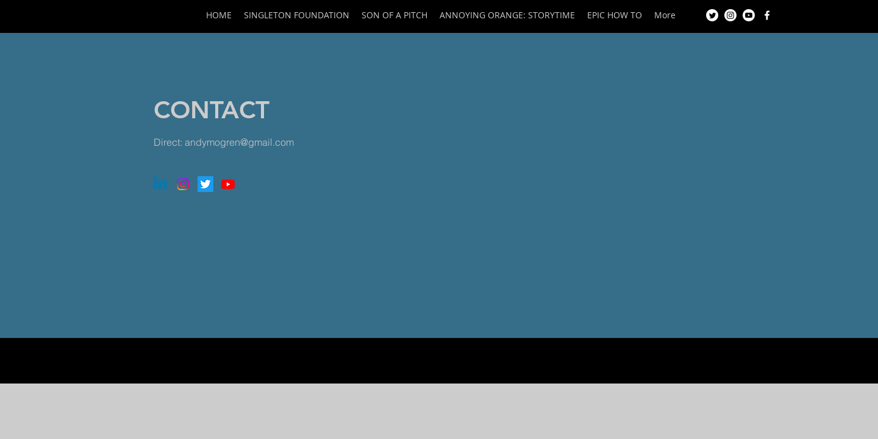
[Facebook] (767, 15)
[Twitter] (712, 15)
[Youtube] (749, 15)
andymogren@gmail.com (239, 142)
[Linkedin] (160, 184)
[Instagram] (730, 15)
